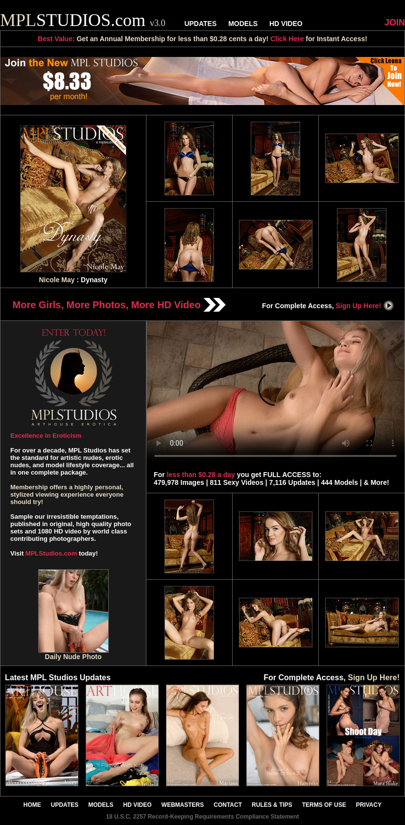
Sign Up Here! (365, 306)
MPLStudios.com (51, 553)
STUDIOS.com (83, 20)
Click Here (287, 39)
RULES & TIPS (272, 804)
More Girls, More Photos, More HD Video (119, 304)
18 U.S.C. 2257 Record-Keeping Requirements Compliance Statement (202, 816)
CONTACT (228, 804)
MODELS (243, 23)
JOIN (394, 22)
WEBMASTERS (183, 804)
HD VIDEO (286, 23)
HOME (32, 804)
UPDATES (200, 23)
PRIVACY (368, 804)
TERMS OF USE (324, 804)
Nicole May (56, 280)
